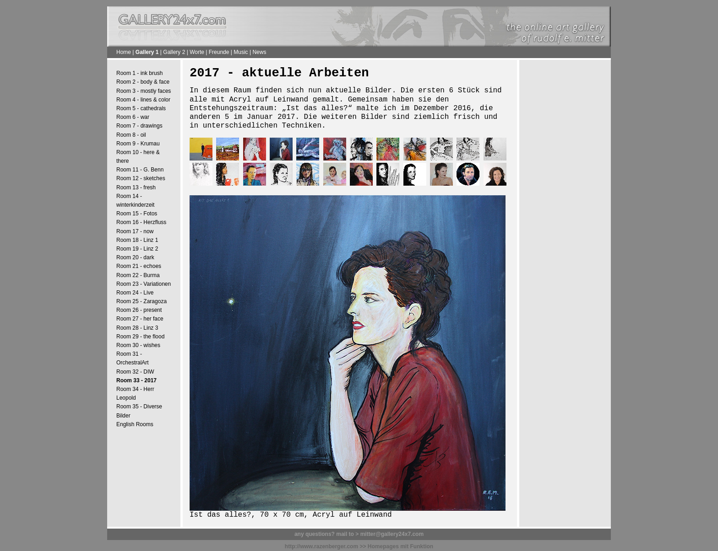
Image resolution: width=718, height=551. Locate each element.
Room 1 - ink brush (139, 73)
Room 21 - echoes (138, 266)
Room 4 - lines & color (143, 99)
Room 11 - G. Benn (139, 169)
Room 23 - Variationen (143, 284)
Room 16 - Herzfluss (141, 222)
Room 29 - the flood (140, 336)
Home (123, 52)
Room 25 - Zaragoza (141, 301)
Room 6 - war (132, 117)
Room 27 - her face (139, 319)
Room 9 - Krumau (138, 143)
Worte (197, 52)
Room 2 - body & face (142, 82)
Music (241, 52)
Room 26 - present (139, 310)
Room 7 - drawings (139, 126)
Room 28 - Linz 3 (137, 328)
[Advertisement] (565, 206)
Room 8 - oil (131, 135)
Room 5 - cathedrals (141, 108)
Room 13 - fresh (136, 187)
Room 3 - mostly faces (143, 91)
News (259, 52)
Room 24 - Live (134, 292)
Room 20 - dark (135, 257)
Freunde (219, 52)
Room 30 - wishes (138, 345)
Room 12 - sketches (140, 178)
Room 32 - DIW (135, 372)
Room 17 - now (134, 231)
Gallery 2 (174, 52)
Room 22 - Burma (138, 275)
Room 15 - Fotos (136, 213)
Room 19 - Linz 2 (137, 249)
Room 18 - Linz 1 (137, 240)
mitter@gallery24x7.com (392, 534)
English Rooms (134, 424)
